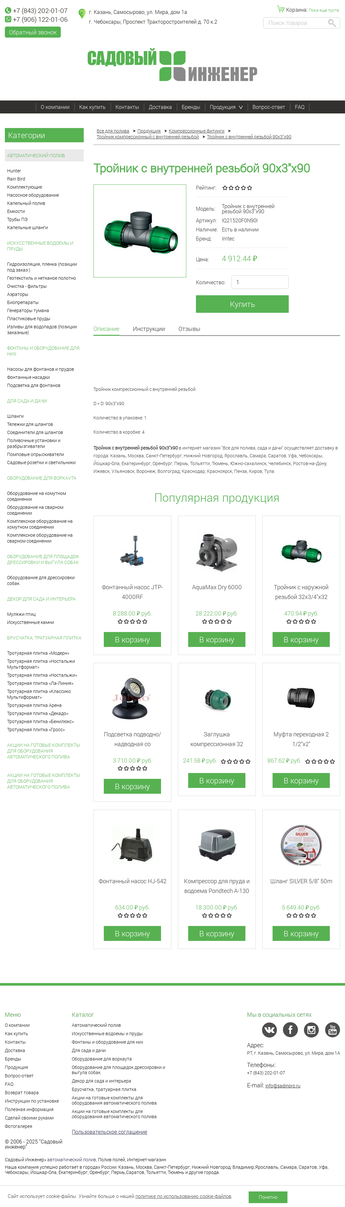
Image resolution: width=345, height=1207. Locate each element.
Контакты (127, 106)
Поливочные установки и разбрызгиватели (33, 443)
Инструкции (149, 329)
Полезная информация (29, 1109)
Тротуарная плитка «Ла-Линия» (40, 683)
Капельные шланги (27, 227)
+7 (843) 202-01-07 (36, 10)
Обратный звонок (33, 32)
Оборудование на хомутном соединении (36, 496)
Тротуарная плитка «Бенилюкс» (40, 721)
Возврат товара (22, 1092)
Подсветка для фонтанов (33, 385)
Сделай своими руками (29, 1118)
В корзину (132, 639)
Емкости (16, 211)
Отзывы (189, 329)
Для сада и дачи (27, 401)
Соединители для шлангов (35, 432)
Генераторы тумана (28, 310)
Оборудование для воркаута (41, 478)
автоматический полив (71, 1159)
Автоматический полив (36, 155)
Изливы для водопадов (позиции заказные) (42, 329)
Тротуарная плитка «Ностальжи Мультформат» (41, 664)
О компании (55, 106)
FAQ (300, 106)
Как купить (92, 106)
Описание (106, 329)
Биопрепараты (23, 302)
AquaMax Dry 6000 (217, 587)
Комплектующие (24, 187)
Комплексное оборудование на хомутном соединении (40, 524)
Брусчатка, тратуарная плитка (44, 638)
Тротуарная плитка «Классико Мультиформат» (39, 694)
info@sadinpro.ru (282, 1086)
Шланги (15, 416)
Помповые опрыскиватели (35, 454)
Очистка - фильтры (27, 286)
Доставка (160, 106)
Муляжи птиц (21, 614)
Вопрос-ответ (269, 106)
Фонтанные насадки (28, 377)
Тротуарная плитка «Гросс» (36, 729)
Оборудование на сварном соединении (35, 510)
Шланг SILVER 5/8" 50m (301, 881)
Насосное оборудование (33, 195)
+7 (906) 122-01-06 (36, 19)
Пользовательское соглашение (109, 1131)
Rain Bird (16, 179)
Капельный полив (26, 203)
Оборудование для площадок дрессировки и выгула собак (43, 559)
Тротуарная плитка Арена (34, 705)
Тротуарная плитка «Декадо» (37, 713)
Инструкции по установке (32, 1101)
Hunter (14, 171)
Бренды (191, 106)
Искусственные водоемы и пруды (40, 246)
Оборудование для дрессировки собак (41, 580)
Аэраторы (17, 294)
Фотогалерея (18, 1126)
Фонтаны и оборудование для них (43, 351)
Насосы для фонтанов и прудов (40, 369)
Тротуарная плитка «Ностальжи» (42, 675)
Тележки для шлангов (30, 424)
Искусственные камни (30, 622)
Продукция (226, 106)
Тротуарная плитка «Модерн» (38, 653)
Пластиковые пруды (28, 318)
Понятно (268, 1197)
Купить (242, 304)
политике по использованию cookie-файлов (183, 1196)
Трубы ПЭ (17, 219)
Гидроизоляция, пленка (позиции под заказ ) (42, 267)
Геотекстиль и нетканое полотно (41, 278)
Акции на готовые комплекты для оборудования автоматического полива (43, 751)
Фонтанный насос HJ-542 (133, 881)
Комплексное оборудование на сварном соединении (40, 538)
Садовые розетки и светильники (41, 462)
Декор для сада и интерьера (41, 599)
